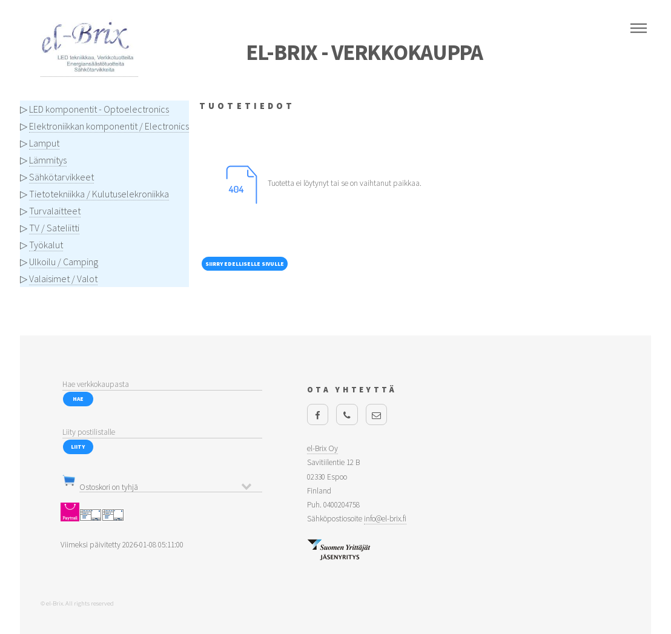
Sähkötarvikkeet (61, 177)
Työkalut (46, 245)
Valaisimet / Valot (63, 278)
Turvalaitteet (55, 211)
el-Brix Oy (322, 448)
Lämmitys (48, 160)
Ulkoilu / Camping (63, 262)
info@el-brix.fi (385, 518)
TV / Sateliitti (54, 228)
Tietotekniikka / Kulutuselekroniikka (99, 194)
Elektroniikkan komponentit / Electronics (109, 126)
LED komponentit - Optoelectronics (99, 109)
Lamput (44, 143)
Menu (639, 28)
